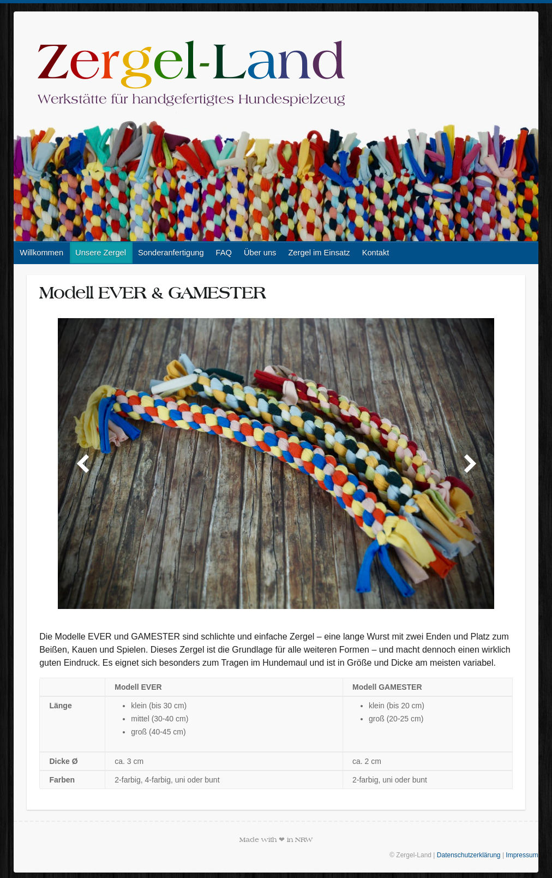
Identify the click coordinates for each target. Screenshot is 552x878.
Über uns (260, 252)
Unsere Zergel (100, 252)
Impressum (522, 855)
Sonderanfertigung (171, 252)
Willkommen (41, 252)
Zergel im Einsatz (319, 252)
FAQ (224, 252)
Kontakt (375, 252)
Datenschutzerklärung (469, 855)
